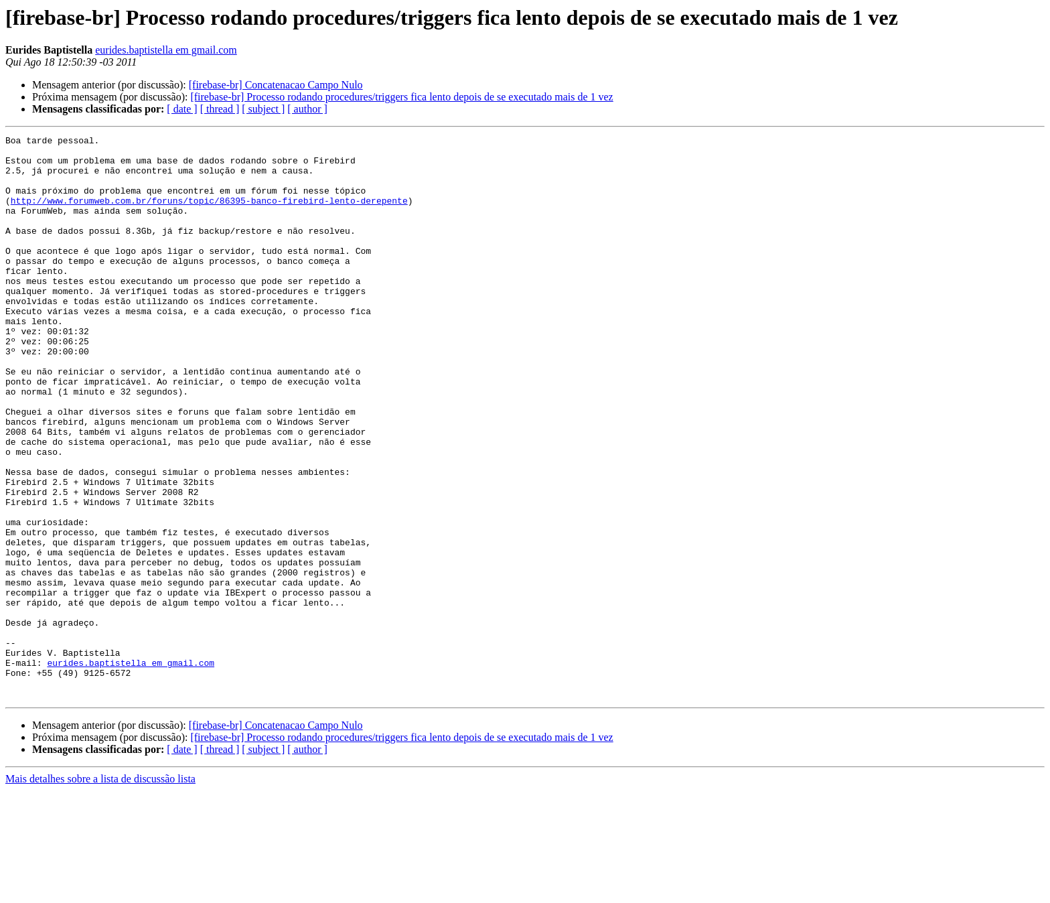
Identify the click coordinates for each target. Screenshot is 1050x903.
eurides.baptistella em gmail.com (166, 50)
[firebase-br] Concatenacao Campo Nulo (276, 84)
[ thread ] (220, 109)
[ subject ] (263, 109)
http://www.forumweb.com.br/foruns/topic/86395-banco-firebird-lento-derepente (209, 214)
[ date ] (182, 109)
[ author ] (307, 109)
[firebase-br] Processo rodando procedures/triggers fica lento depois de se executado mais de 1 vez (401, 96)
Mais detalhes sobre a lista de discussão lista (100, 891)
